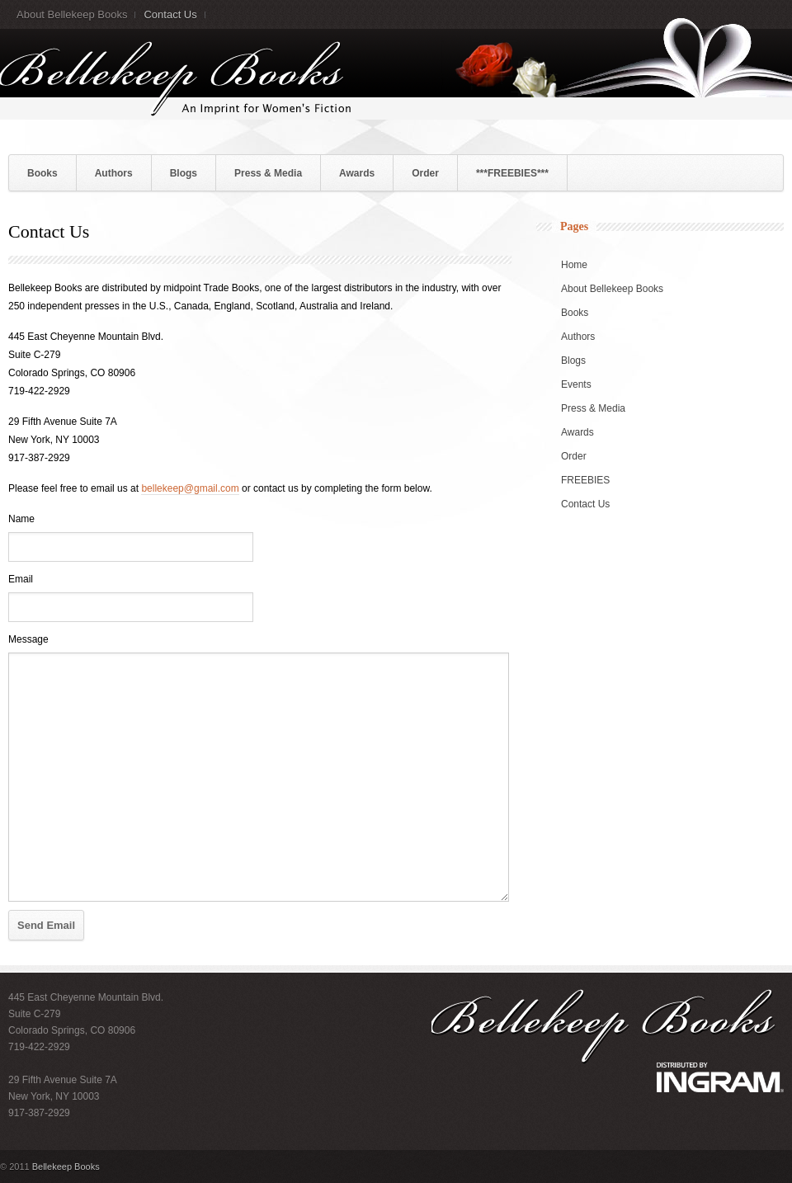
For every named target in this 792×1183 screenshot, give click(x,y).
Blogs (183, 173)
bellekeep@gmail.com (189, 488)
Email (20, 579)
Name (21, 519)
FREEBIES (585, 480)
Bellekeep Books (66, 1166)
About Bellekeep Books (71, 14)
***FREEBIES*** (512, 173)
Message (28, 639)
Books (42, 173)
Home (574, 265)
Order (425, 173)
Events (576, 384)
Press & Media (268, 173)
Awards (357, 173)
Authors (114, 173)
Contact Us (170, 14)
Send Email (46, 925)
